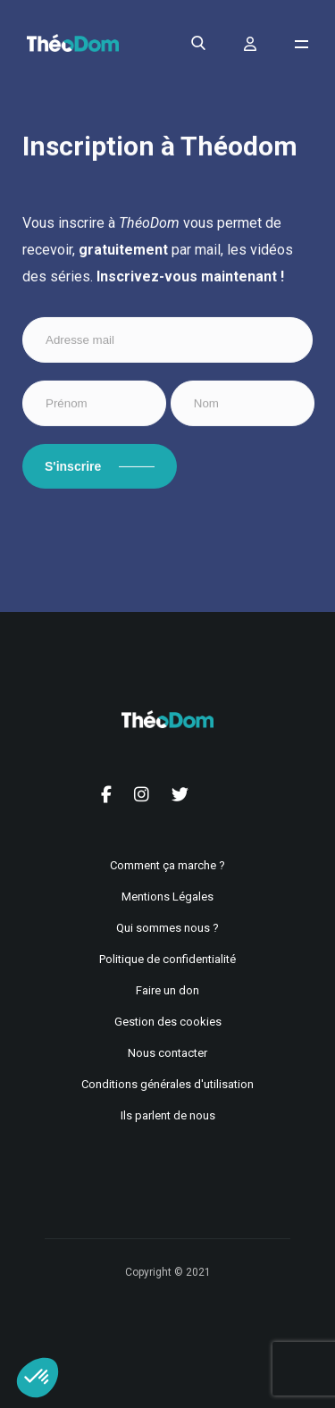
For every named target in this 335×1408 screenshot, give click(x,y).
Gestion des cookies (168, 1021)
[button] (37, 1377)
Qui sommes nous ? (167, 927)
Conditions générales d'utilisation (167, 1084)
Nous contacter (167, 1053)
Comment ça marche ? (167, 865)
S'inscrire (73, 467)
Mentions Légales (167, 896)
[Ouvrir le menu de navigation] (301, 44)
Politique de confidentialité (167, 959)
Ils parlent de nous (168, 1115)
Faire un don (167, 990)
